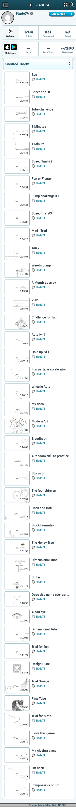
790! (35, 300)
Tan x (35, 248)
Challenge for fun (44, 317)
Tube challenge (42, 109)
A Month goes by (44, 282)
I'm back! (38, 768)
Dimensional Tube (44, 560)
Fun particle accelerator (49, 369)
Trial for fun (40, 646)
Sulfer (36, 577)
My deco (38, 404)
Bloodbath (39, 438)
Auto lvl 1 (38, 334)
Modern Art (40, 421)
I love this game (43, 733)
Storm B (38, 473)
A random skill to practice (50, 456)
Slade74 (40, 79)
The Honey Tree (43, 542)
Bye (34, 74)
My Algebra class (44, 750)
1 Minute (38, 144)
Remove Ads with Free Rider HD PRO (47, 805)
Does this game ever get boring (51, 594)
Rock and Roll (42, 508)
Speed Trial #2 (42, 161)
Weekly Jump (41, 265)
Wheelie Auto (41, 386)
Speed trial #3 (42, 213)
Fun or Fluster (42, 178)
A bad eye (39, 612)
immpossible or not (46, 785)
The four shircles (44, 490)
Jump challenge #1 (45, 196)
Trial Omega (40, 681)
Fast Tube (39, 698)
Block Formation (44, 525)
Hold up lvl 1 (40, 352)
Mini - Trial (39, 230)
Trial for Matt (41, 716)
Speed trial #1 (42, 92)
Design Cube (41, 664)
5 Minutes (39, 126)
